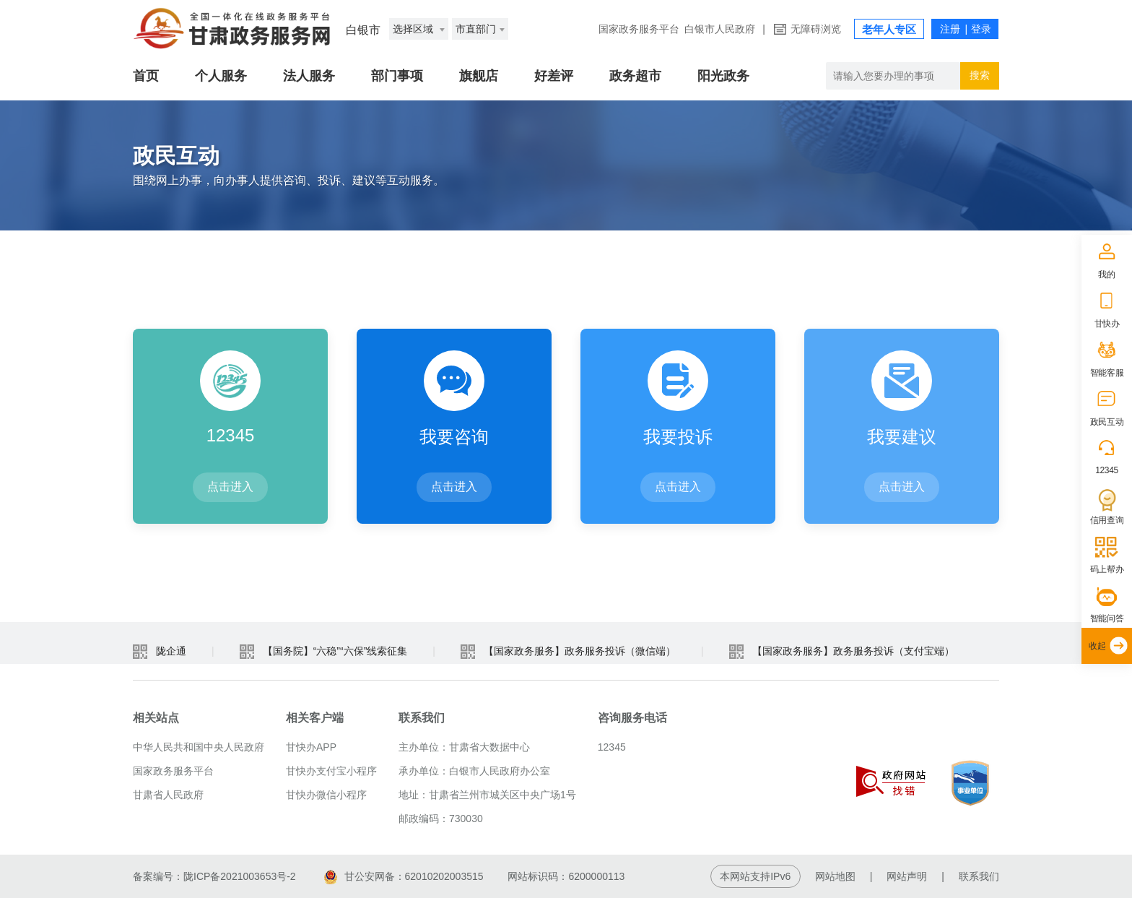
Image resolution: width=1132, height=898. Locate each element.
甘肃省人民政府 (168, 794)
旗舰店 (478, 76)
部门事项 (397, 76)
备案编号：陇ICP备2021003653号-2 (214, 876)
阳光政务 (723, 76)
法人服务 (309, 76)
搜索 (980, 75)
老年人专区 (889, 29)
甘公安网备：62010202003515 (404, 876)
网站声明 (907, 876)
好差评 (553, 76)
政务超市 (635, 76)
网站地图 (835, 876)
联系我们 (979, 876)
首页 (146, 76)
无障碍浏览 (816, 29)
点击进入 (230, 486)
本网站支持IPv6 (755, 876)
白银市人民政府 (719, 29)
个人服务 (221, 76)
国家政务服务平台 (638, 29)
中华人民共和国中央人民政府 (198, 747)
